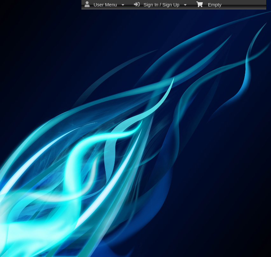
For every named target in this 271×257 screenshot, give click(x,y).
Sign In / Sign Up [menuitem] (160, 4)
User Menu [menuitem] (104, 4)
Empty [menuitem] (208, 4)
